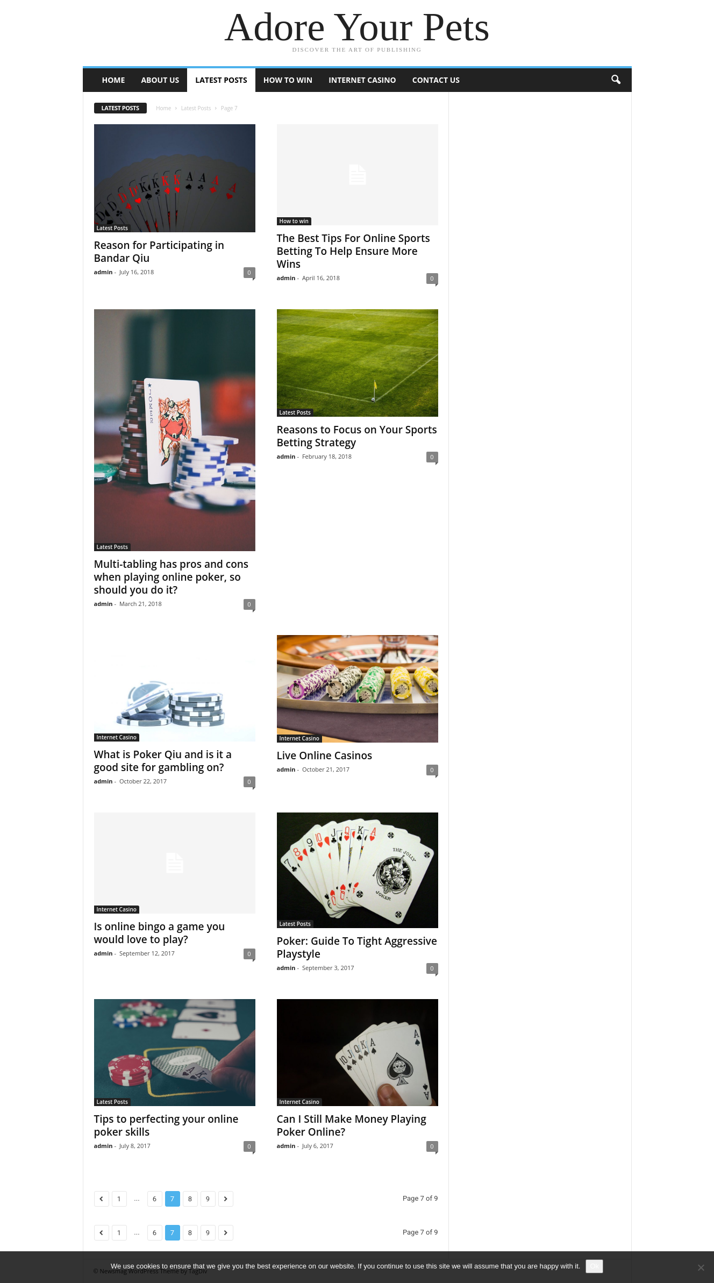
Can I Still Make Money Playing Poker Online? (351, 1125)
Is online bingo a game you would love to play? (159, 933)
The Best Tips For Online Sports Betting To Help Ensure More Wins (353, 251)
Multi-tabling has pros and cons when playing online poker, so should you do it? (171, 577)
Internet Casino (362, 80)
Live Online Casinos (325, 755)
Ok (594, 1266)
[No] (700, 1267)
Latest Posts (221, 80)
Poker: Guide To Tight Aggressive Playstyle (357, 947)
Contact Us (436, 80)
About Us (160, 80)
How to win (287, 80)
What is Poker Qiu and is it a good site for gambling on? (163, 760)
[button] (615, 80)
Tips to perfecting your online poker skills (166, 1125)
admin (103, 272)
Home (113, 80)
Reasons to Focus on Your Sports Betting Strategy (357, 436)
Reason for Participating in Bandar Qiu (159, 251)
